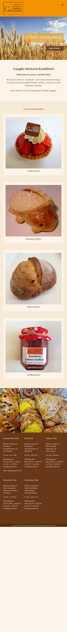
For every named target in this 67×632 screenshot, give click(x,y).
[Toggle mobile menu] (62, 5)
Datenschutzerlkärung (38, 525)
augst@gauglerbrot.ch (14, 470)
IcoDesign (53, 525)
